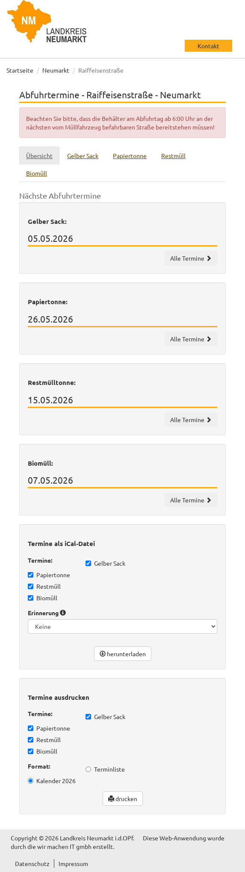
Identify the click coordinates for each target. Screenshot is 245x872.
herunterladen (123, 654)
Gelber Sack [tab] (82, 155)
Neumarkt (55, 70)
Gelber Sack (105, 563)
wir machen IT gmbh (64, 846)
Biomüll (42, 598)
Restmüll (44, 586)
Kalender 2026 (52, 780)
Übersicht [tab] (39, 155)
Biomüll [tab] (36, 173)
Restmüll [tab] (173, 155)
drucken (122, 798)
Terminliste (105, 769)
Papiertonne (49, 574)
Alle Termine (191, 258)
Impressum (73, 863)
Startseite (19, 70)
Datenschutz (32, 863)
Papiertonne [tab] (130, 155)
